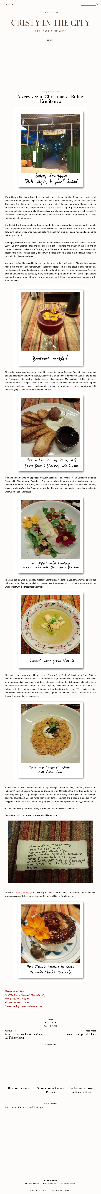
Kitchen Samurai (49, 1183)
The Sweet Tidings (31, 1183)
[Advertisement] (50, 67)
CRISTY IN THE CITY (50, 23)
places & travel (50, 1026)
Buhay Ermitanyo (52, 208)
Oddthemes (66, 1191)
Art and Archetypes (69, 1183)
